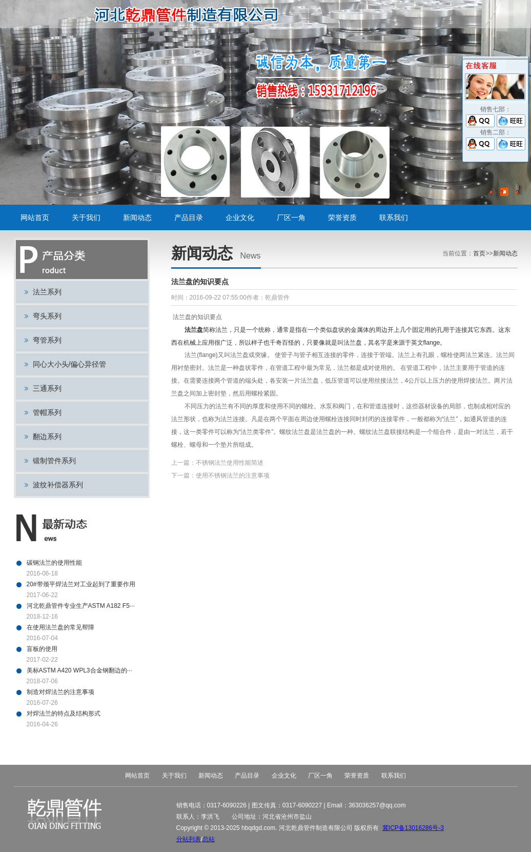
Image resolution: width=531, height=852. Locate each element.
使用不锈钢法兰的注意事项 (233, 475)
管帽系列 (47, 412)
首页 (479, 253)
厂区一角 (291, 217)
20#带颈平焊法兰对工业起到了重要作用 (81, 584)
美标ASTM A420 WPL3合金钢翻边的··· (79, 670)
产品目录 (188, 217)
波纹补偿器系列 (58, 485)
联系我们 (393, 217)
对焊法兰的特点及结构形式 (63, 713)
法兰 (191, 329)
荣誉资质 (342, 217)
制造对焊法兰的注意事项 (60, 692)
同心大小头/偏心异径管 (70, 364)
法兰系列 (47, 292)
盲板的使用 (42, 648)
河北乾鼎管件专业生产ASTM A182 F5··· (81, 605)
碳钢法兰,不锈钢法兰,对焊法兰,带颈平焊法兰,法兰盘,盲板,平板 (190, 14)
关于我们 (86, 217)
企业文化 (240, 217)
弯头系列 (47, 316)
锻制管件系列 (54, 461)
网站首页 (35, 217)
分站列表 (188, 839)
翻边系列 (47, 436)
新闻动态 (137, 217)
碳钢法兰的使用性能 (54, 562)
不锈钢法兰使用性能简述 (229, 462)
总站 (208, 839)
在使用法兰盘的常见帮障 (60, 627)
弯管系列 (47, 340)
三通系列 (47, 388)
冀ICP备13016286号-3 (413, 827)
